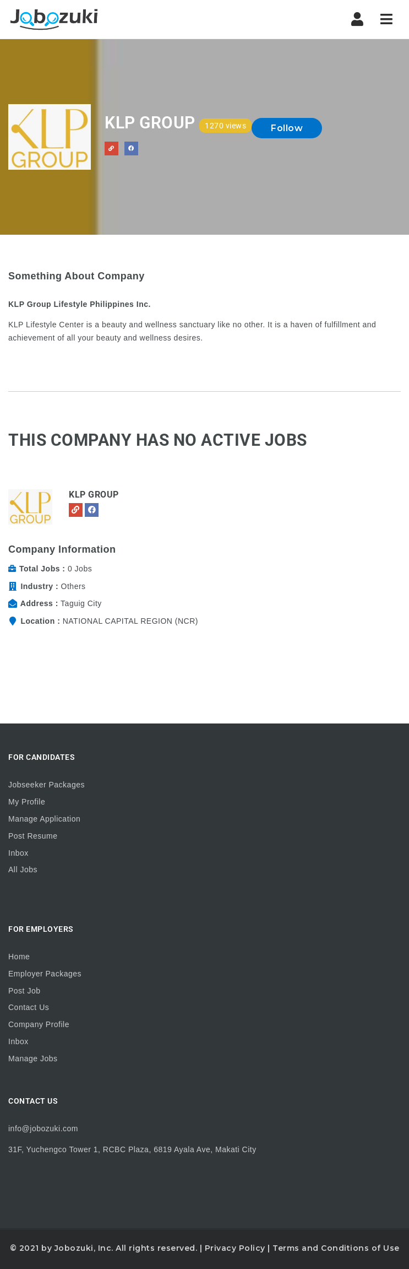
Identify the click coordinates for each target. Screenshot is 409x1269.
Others (73, 586)
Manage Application (44, 818)
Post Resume (33, 835)
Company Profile (38, 1024)
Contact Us (28, 1007)
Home (19, 956)
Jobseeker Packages (46, 784)
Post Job (24, 990)
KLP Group (94, 494)
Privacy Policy (235, 1248)
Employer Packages (44, 973)
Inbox (18, 853)
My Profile (26, 801)
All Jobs (22, 869)
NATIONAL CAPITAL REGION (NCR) (130, 621)
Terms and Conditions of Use (336, 1248)
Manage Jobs (33, 1058)
